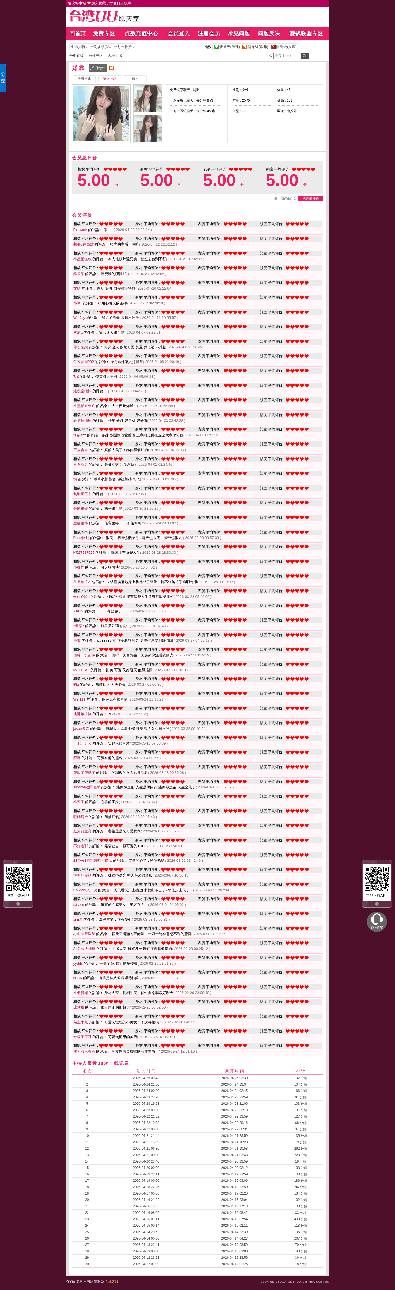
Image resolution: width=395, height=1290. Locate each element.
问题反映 (269, 33)
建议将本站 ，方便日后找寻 (99, 3)
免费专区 (104, 33)
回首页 (77, 33)
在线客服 (111, 1282)
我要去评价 (310, 198)
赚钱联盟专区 (306, 33)
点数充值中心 (141, 33)
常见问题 (239, 33)
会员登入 (178, 33)
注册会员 (209, 33)
